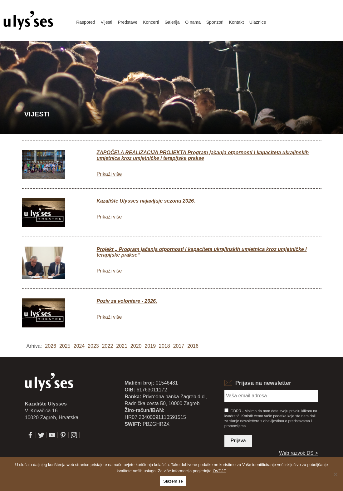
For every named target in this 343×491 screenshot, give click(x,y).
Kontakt (236, 22)
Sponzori (214, 22)
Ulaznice (257, 22)
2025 (65, 346)
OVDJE (219, 471)
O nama (193, 22)
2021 (121, 346)
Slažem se (173, 481)
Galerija (171, 22)
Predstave (127, 22)
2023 (93, 346)
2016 (192, 346)
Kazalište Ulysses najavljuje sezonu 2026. (146, 201)
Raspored (85, 22)
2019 (150, 346)
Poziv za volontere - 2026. (127, 301)
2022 (107, 346)
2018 (164, 346)
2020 (136, 346)
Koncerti (151, 22)
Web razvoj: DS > (298, 453)
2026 (50, 346)
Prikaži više (109, 174)
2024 (79, 346)
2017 (178, 346)
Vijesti (106, 22)
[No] (335, 474)
